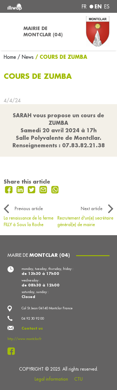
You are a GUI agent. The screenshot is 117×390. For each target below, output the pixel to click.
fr (84, 6)
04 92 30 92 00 (33, 318)
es (107, 6)
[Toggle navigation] (10, 31)
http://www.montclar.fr (24, 339)
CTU (78, 379)
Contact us (32, 328)
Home (10, 57)
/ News (25, 57)
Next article (91, 208)
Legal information (51, 379)
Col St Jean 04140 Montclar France (47, 308)
